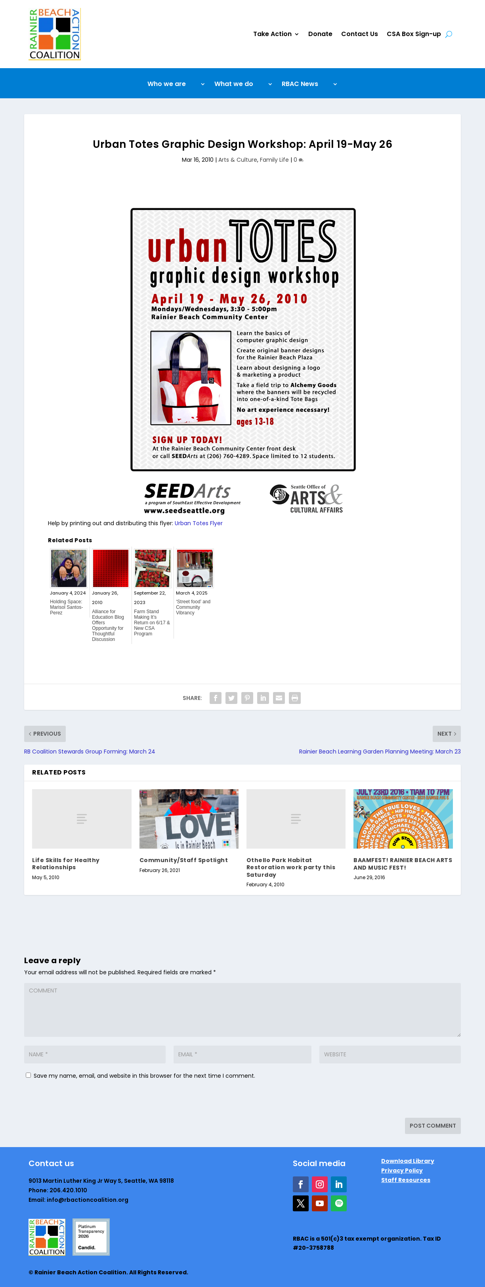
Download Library (407, 1161)
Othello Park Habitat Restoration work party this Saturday (291, 867)
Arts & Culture (237, 160)
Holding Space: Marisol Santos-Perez (66, 607)
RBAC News (300, 84)
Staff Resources (405, 1180)
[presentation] (78, 1101)
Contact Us (359, 33)
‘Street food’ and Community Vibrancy (193, 607)
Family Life (274, 160)
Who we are (166, 84)
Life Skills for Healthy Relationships (66, 863)
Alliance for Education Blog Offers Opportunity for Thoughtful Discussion (108, 625)
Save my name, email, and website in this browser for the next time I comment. (144, 1076)
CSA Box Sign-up (414, 33)
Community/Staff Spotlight (183, 860)
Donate (320, 33)
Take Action (272, 33)
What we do (233, 84)
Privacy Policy (402, 1170)
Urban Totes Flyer (199, 523)
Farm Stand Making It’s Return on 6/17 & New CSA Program (152, 623)
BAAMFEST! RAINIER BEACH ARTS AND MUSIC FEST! (402, 863)
